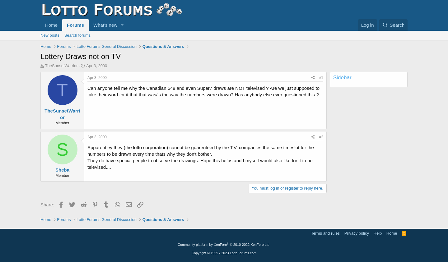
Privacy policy (356, 233)
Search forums (77, 35)
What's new (105, 25)
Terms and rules (325, 233)
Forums (75, 25)
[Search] (393, 25)
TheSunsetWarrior (61, 65)
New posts (49, 35)
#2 (321, 137)
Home (51, 25)
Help (378, 233)
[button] (122, 25)
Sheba (62, 169)
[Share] (313, 77)
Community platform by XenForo (224, 244)
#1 (321, 78)
